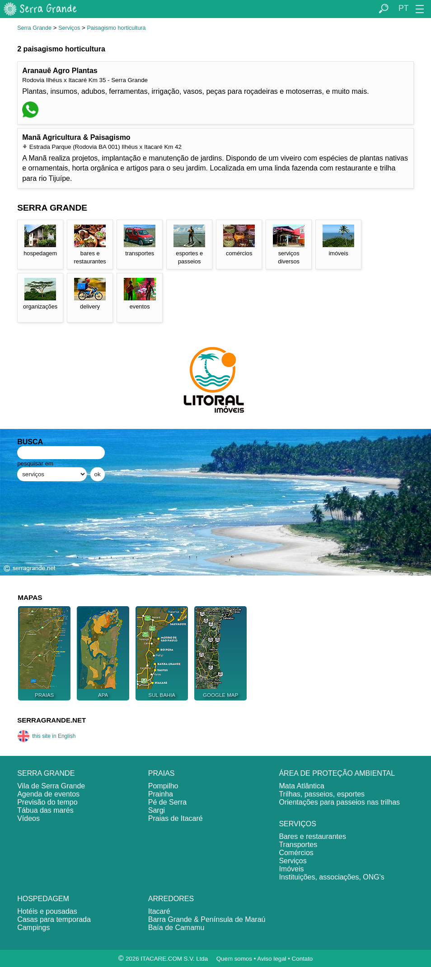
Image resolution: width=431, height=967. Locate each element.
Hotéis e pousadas (47, 911)
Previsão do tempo (47, 802)
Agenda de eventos (48, 794)
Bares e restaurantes (312, 836)
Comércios (296, 852)
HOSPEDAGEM (43, 899)
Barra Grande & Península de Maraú (207, 919)
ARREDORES (171, 899)
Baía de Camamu (176, 927)
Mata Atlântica (301, 786)
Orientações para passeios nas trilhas (339, 802)
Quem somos (234, 958)
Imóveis (291, 869)
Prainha (160, 794)
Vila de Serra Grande (51, 786)
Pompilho (163, 786)
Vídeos (28, 818)
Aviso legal (271, 958)
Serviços (69, 28)
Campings (33, 927)
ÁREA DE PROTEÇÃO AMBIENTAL (337, 773)
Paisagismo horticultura (116, 28)
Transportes (298, 844)
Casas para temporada (54, 919)
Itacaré (159, 911)
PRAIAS (161, 773)
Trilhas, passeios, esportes (322, 794)
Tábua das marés (45, 810)
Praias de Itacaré (175, 818)
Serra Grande (34, 28)
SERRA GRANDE (46, 773)
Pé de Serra (167, 802)
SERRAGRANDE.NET (51, 720)
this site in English (46, 736)
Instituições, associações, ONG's (331, 877)
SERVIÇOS (297, 824)
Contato (302, 958)
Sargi (156, 810)
